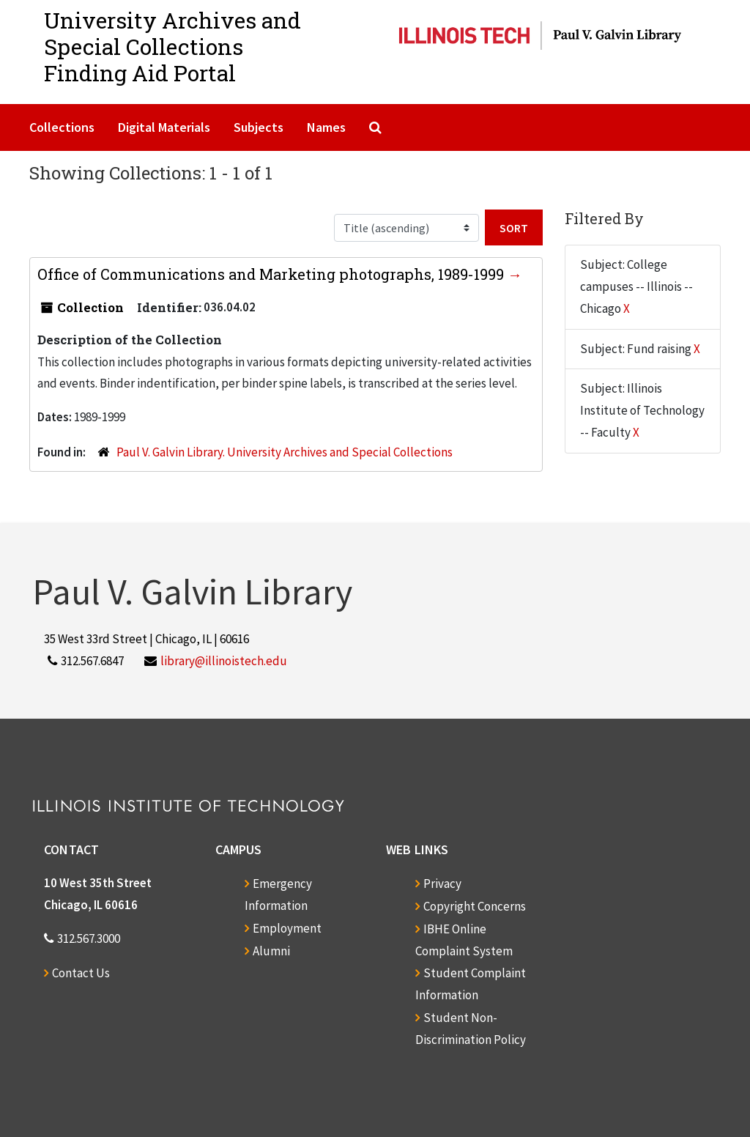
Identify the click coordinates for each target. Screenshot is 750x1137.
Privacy (442, 883)
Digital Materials (164, 127)
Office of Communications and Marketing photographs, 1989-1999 (272, 274)
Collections (61, 127)
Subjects (258, 127)
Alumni (271, 951)
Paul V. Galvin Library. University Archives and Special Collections (284, 452)
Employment (287, 928)
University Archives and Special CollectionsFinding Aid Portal (172, 46)
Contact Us (81, 973)
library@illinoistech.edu (223, 661)
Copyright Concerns (474, 906)
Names (326, 127)
